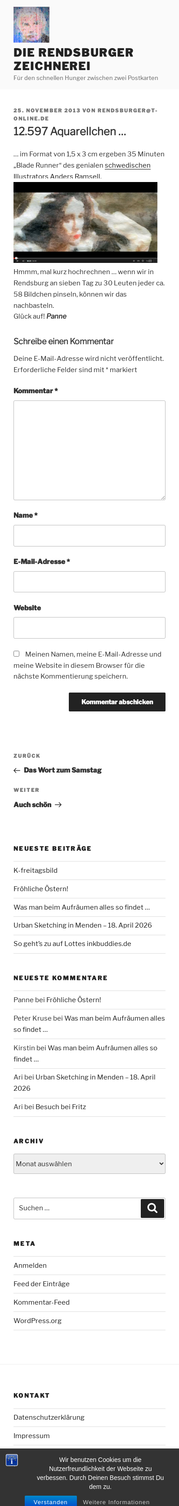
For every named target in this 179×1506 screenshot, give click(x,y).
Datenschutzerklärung (49, 1417)
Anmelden (30, 1266)
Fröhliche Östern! (40, 889)
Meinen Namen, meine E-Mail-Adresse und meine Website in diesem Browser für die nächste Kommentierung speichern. (87, 665)
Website (27, 608)
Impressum (31, 1436)
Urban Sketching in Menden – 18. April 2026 (82, 925)
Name (25, 515)
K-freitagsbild (35, 870)
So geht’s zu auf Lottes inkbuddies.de (72, 944)
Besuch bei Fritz (61, 1107)
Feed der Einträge (41, 1284)
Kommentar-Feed (41, 1302)
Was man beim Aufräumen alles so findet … (81, 907)
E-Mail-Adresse (41, 562)
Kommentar (35, 391)
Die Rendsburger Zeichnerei (73, 59)
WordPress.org (37, 1321)
